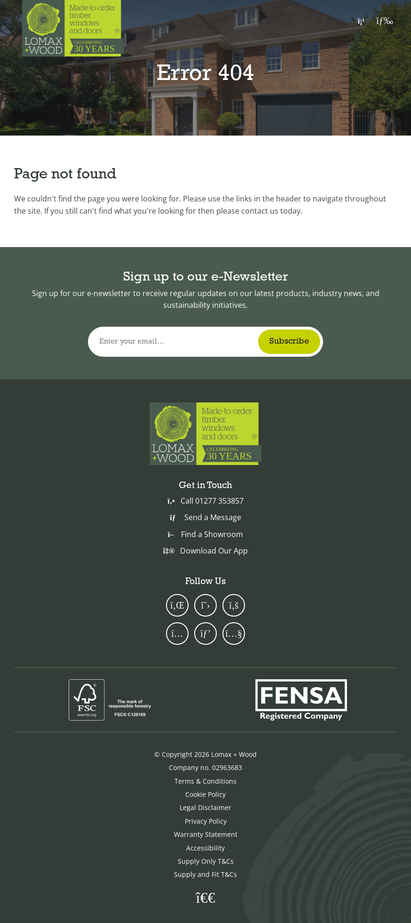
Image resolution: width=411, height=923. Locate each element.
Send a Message (205, 517)
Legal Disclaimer (205, 807)
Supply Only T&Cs (206, 861)
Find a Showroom (205, 534)
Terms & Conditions (205, 781)
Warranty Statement (205, 834)
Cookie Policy (205, 794)
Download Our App (205, 551)
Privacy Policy (206, 821)
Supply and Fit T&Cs (205, 874)
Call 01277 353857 (205, 501)
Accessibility (205, 847)
